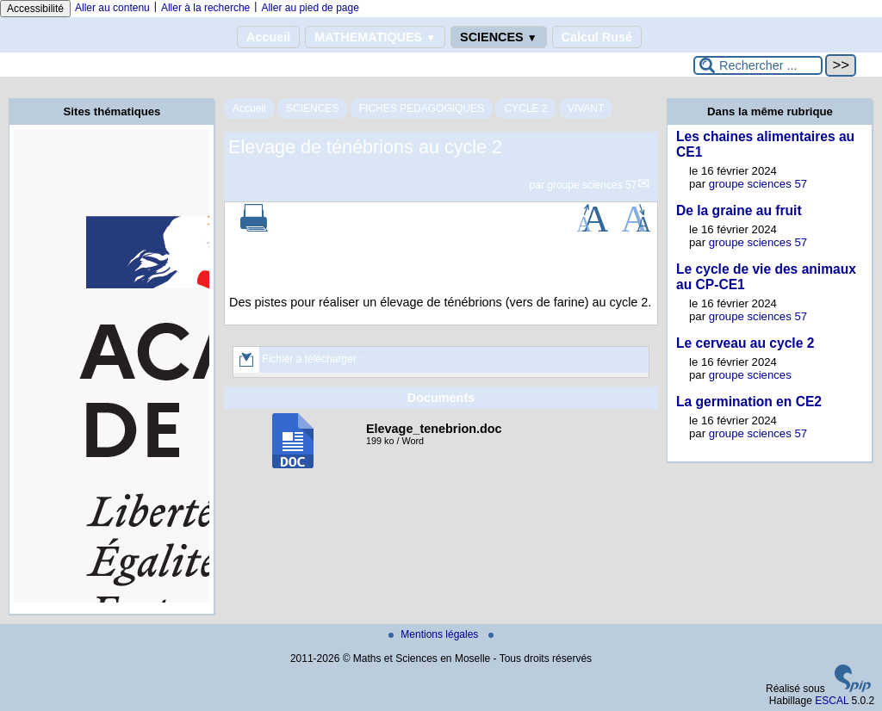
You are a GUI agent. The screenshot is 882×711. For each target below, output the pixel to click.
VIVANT (586, 108)
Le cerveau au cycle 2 (745, 343)
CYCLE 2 (525, 108)
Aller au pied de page (309, 8)
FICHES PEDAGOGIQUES (421, 108)
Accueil (268, 37)
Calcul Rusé (597, 37)
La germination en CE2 (749, 401)
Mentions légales (434, 634)
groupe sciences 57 (592, 185)
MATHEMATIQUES (375, 37)
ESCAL (831, 701)
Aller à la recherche (205, 8)
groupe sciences (750, 374)
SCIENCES (498, 37)
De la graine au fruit (739, 210)
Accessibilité (35, 9)
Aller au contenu (112, 8)
